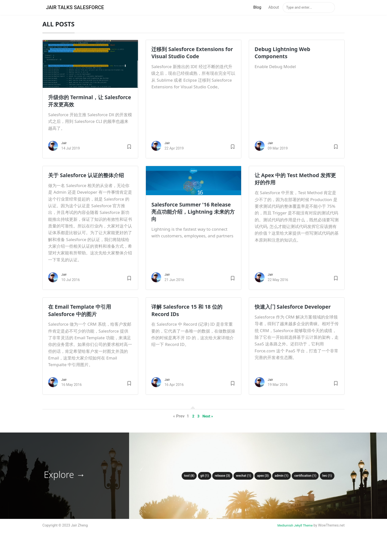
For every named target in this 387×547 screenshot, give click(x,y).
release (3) (219, 476)
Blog (257, 7)
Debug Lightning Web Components (286, 52)
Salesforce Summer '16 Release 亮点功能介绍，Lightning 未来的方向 (183, 212)
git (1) (200, 476)
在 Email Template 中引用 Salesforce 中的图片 (83, 310)
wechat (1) (242, 476)
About (273, 7)
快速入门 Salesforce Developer (281, 310)
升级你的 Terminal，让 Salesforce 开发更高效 (78, 101)
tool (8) (183, 476)
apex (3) (263, 476)
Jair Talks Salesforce (78, 7)
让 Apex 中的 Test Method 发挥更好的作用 (294, 179)
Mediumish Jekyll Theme (293, 526)
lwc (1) (333, 476)
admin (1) (283, 476)
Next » (208, 416)
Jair (64, 143)
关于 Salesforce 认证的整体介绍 (90, 175)
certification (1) (309, 476)
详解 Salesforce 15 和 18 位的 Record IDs (190, 310)
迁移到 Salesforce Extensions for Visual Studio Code (191, 52)
